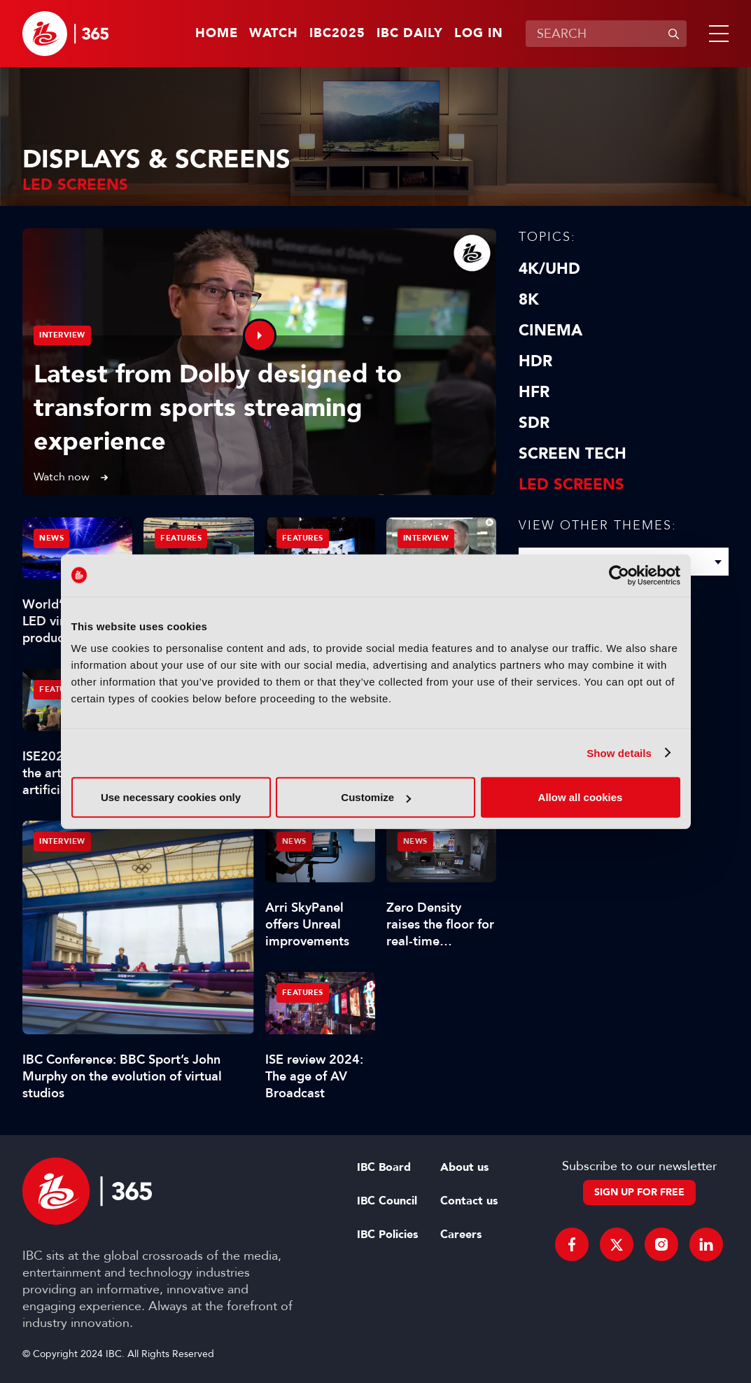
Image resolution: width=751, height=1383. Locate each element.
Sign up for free (639, 1192)
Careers (461, 1234)
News (51, 538)
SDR (534, 422)
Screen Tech (572, 453)
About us (464, 1167)
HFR (534, 392)
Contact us (469, 1201)
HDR (535, 361)
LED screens (571, 484)
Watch (273, 34)
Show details (619, 752)
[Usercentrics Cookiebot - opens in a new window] (619, 574)
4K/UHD (549, 268)
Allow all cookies (580, 797)
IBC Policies (387, 1234)
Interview (62, 335)
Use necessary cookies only (171, 797)
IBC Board (384, 1167)
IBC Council (387, 1201)
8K (529, 299)
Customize (376, 797)
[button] (716, 33)
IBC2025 (337, 34)
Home (216, 34)
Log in (478, 34)
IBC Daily (410, 34)
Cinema (550, 330)
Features (181, 538)
